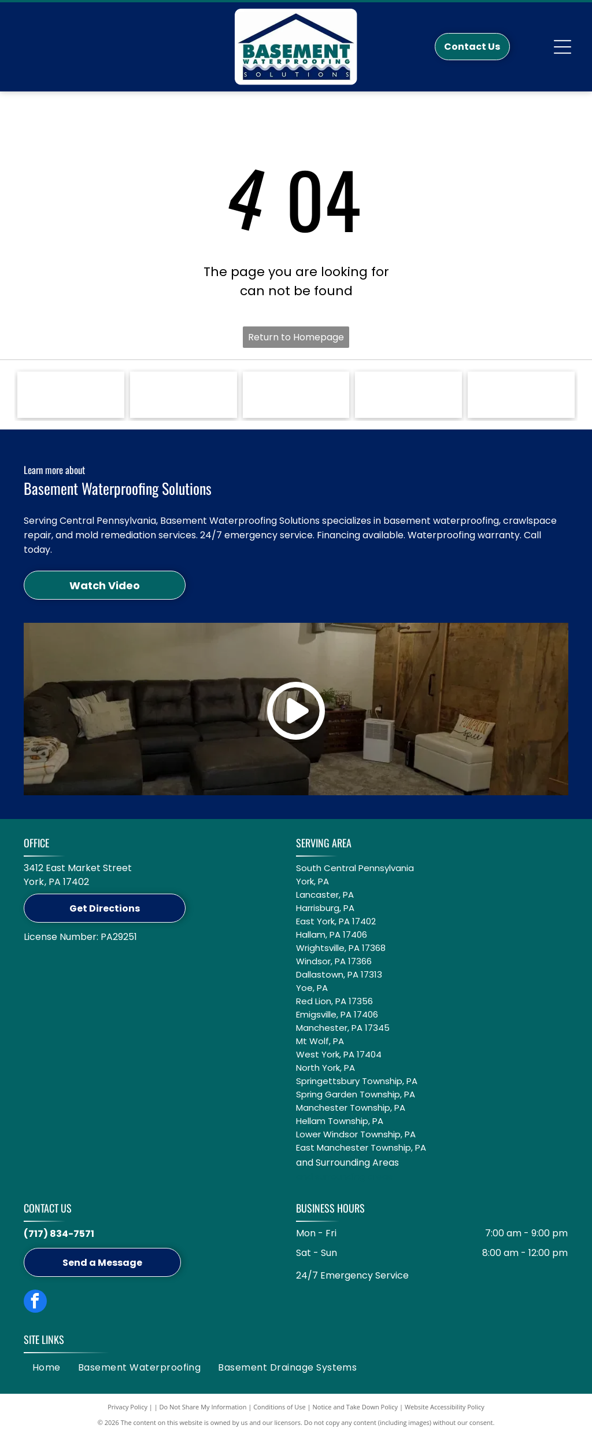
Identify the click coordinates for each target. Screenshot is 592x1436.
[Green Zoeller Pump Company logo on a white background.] (70, 395)
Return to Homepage (296, 337)
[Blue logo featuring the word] (296, 395)
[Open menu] (562, 47)
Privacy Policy (127, 1406)
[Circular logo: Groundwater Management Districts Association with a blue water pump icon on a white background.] (521, 395)
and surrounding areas (344, 1176)
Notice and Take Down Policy (355, 1406)
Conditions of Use (279, 1406)
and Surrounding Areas (347, 1162)
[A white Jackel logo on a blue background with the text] (183, 395)
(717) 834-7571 (59, 1233)
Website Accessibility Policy (444, 1406)
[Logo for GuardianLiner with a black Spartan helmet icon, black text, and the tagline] (408, 395)
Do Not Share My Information (203, 1406)
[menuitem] (46, 1368)
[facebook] (35, 1303)
